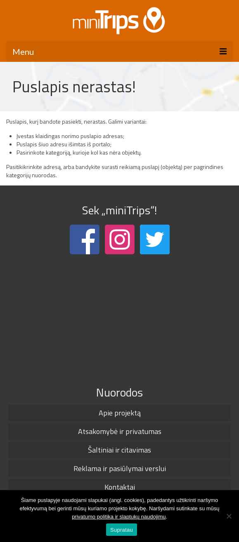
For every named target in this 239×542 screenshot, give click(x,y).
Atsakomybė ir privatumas (119, 431)
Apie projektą (120, 412)
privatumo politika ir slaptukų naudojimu (119, 517)
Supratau (121, 530)
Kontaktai (119, 487)
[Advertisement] (119, 318)
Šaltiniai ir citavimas (119, 449)
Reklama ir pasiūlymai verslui (119, 468)
